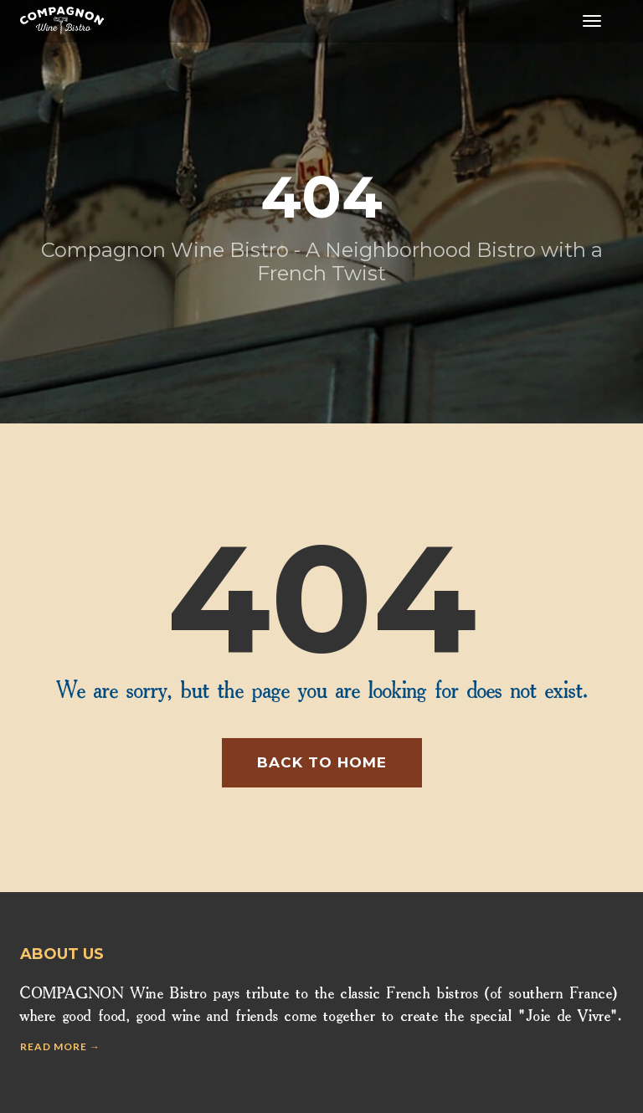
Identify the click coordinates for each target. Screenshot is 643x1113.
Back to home (322, 762)
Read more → (60, 1046)
